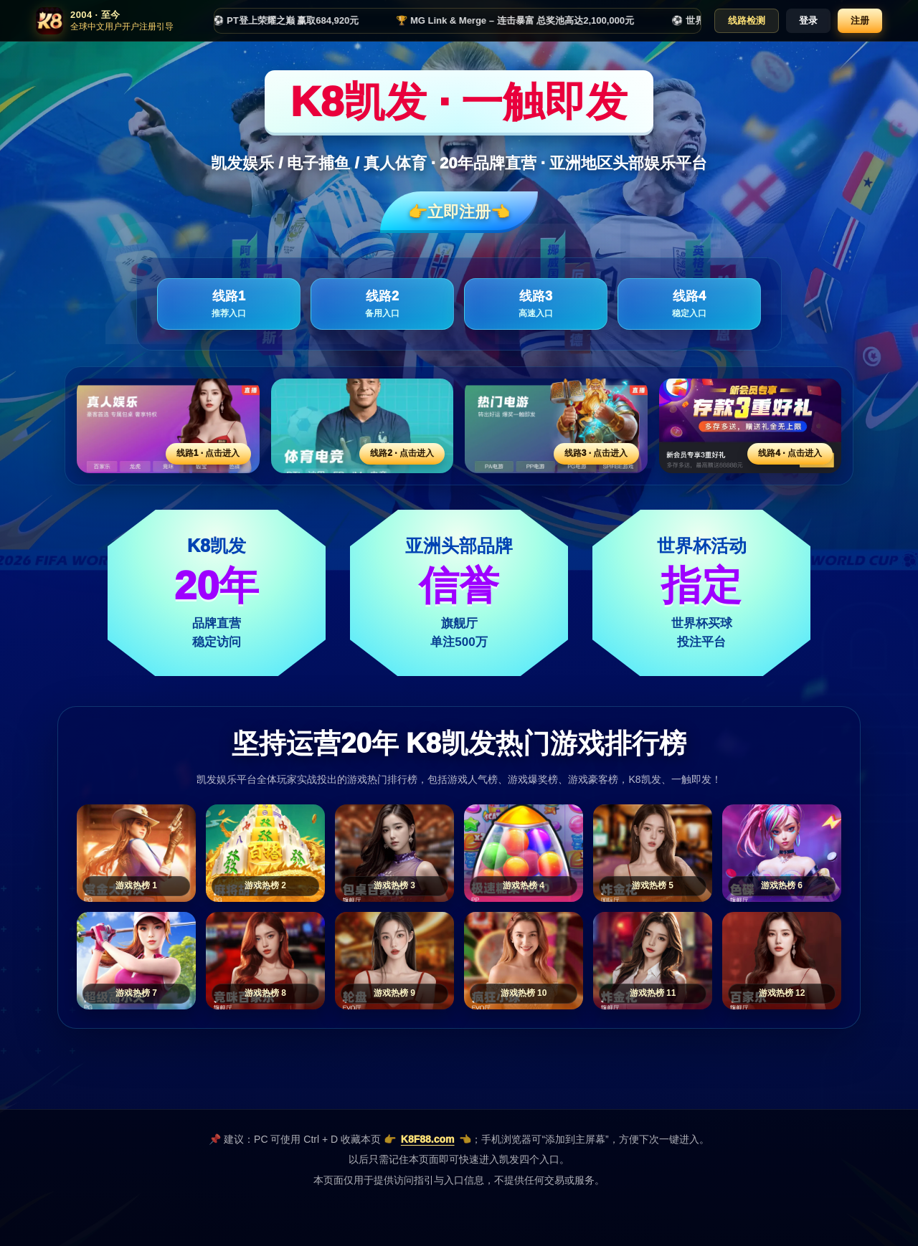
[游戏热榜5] (652, 853)
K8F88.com (428, 1139)
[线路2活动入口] (362, 426)
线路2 (382, 304)
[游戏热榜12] (781, 960)
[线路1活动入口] (168, 426)
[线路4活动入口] (750, 426)
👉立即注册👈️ (459, 212)
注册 (860, 20)
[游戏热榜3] (394, 853)
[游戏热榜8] (265, 960)
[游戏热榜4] (523, 853)
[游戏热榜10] (523, 960)
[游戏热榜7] (136, 960)
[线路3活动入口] (556, 426)
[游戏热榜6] (781, 853)
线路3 (535, 304)
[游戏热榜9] (394, 960)
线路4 (689, 304)
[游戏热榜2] (265, 853)
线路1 (228, 304)
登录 (808, 20)
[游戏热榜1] (136, 853)
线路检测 (746, 20)
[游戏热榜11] (652, 960)
